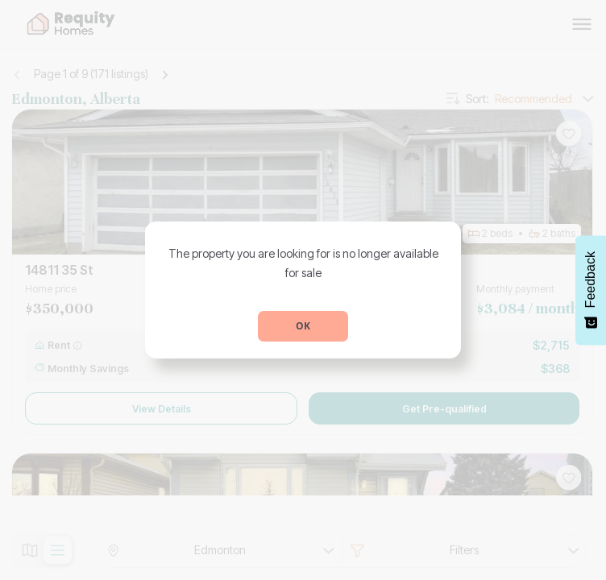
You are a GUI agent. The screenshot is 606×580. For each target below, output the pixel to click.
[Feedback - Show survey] (590, 290)
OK (303, 326)
